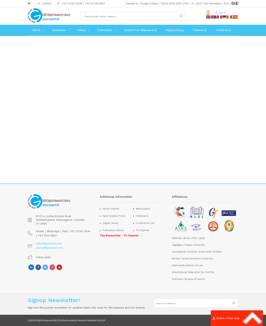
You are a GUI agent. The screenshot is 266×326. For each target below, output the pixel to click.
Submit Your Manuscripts (140, 30)
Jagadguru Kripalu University (188, 244)
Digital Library (175, 30)
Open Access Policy (114, 216)
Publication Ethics (113, 230)
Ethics (82, 30)
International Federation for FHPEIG (193, 272)
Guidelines (59, 30)
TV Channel (142, 230)
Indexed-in (142, 216)
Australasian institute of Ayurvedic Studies (197, 251)
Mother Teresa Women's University (192, 258)
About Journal (111, 208)
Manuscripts (143, 208)
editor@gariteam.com (49, 243)
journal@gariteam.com (49, 247)
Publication (105, 30)
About (36, 30)
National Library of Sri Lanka (188, 238)
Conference (223, 30)
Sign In (222, 12)
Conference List (145, 223)
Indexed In (200, 30)
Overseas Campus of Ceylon (188, 279)
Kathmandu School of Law (187, 265)
